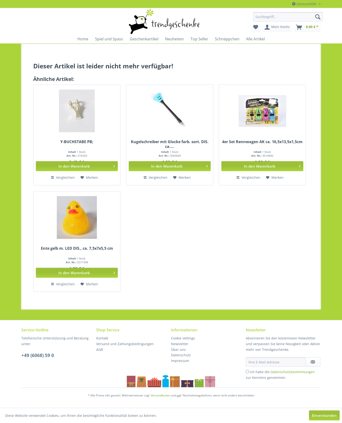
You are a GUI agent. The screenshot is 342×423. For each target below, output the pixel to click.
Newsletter (179, 344)
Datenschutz (181, 355)
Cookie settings (183, 338)
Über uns (178, 349)
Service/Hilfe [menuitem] (304, 4)
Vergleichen (63, 177)
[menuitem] (288, 17)
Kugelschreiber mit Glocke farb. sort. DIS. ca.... (170, 144)
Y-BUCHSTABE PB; (76, 141)
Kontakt (102, 338)
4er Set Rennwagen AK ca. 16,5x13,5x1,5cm (262, 141)
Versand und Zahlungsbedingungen (125, 344)
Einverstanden (324, 415)
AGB (99, 349)
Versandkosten (161, 395)
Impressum (180, 360)
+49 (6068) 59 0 (37, 355)
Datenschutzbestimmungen (293, 372)
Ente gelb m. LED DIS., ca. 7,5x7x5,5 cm (77, 248)
